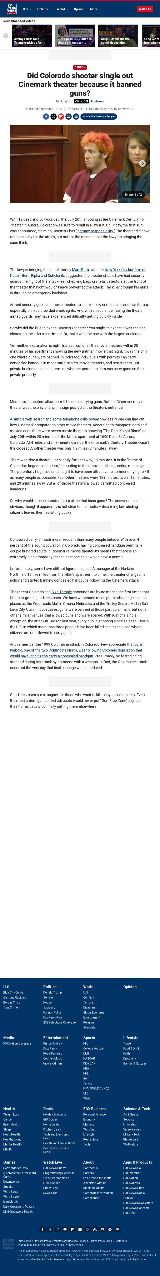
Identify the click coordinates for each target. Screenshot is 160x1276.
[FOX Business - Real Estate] (90, 1139)
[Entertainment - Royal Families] (52, 1053)
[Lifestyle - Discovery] (129, 1058)
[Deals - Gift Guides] (50, 1119)
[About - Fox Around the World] (97, 1178)
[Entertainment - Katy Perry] (50, 1048)
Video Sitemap (74, 1244)
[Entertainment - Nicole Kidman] (52, 1063)
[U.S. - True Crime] (10, 1007)
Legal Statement (75, 1259)
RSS (95, 1229)
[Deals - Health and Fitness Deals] (59, 1143)
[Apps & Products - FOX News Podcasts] (136, 1208)
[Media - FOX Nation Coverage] (17, 1043)
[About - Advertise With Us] (94, 1183)
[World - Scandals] (89, 1027)
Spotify (110, 1229)
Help (109, 1241)
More (93, 9)
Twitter (53, 116)
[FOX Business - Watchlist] (89, 1129)
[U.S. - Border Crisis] (11, 1002)
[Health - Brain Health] (11, 1124)
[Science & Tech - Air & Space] (131, 1114)
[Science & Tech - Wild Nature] (130, 1144)
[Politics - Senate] (48, 997)
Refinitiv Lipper (138, 1259)
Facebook (46, 116)
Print (68, 116)
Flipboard (61, 116)
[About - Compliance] (91, 1198)
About (88, 1162)
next (142, 163)
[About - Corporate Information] (98, 1193)
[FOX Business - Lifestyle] (89, 1134)
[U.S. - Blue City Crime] (13, 992)
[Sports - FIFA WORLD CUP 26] (96, 1088)
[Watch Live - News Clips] (50, 1193)
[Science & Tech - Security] (128, 1119)
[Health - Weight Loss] (11, 1114)
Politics (42, 9)
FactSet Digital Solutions (50, 1259)
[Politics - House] (47, 1002)
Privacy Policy (43, 1241)
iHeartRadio (117, 1229)
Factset (135, 1255)
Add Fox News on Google (100, 116)
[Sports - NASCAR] (89, 1058)
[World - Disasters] (89, 1007)
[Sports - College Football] (93, 1048)
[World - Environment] (91, 1017)
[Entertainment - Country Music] (52, 1058)
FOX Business (94, 1109)
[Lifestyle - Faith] (126, 1053)
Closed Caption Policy (92, 1241)
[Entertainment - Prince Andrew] (53, 1043)
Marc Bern (80, 269)
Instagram (57, 1229)
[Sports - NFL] (85, 1043)
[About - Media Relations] (93, 1188)
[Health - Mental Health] (12, 1144)
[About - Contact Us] (90, 1168)
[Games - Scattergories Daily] (15, 1168)
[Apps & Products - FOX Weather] (132, 1173)
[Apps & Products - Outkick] (128, 1198)
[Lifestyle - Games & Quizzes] (135, 1063)
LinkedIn (80, 1229)
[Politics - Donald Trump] (52, 992)
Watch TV (145, 8)
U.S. (26, 9)
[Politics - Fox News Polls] (53, 1017)
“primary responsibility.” (95, 231)
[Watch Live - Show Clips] (50, 1188)
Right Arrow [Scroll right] (152, 35)
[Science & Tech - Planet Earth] (131, 1139)
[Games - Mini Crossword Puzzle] (18, 1211)
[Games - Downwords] (11, 1181)
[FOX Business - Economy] (89, 1119)
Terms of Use (25, 1241)
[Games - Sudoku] (8, 1186)
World (61, 9)
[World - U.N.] (85, 992)
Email (76, 116)
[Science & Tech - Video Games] (132, 1129)
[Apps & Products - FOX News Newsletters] (138, 1203)
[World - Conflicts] (89, 997)
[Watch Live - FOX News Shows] (54, 1168)
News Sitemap (55, 1244)
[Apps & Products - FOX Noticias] (131, 1183)
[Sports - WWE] (86, 1098)
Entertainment (55, 1038)
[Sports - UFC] (86, 1093)
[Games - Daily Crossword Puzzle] (18, 1206)
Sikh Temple (61, 592)
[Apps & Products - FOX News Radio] (134, 1193)
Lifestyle (130, 1038)
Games (9, 1162)
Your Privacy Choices (65, 1241)
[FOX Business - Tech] (86, 1144)
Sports (89, 1038)
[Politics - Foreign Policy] (52, 1012)
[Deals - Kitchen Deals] (52, 1129)
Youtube (65, 1229)
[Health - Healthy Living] (12, 1139)
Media (8, 1038)
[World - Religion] (88, 1022)
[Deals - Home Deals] (51, 1124)
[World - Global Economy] (93, 1012)
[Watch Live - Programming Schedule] (59, 1173)
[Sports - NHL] (86, 1073)
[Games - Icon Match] (10, 1201)
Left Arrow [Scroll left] (5, 35)
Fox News (12, 9)
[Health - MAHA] (7, 1149)
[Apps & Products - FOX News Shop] (133, 1188)
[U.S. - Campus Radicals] (14, 997)
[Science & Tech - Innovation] (130, 1124)
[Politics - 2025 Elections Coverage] (59, 1022)
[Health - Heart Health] (11, 1134)
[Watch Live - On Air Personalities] (56, 1178)
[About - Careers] (88, 1173)
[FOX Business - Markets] (88, 1124)
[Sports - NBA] (86, 1068)
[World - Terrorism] (89, 1002)
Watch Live (52, 1162)
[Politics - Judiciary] (49, 1007)
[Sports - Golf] (86, 1078)
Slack (87, 1229)
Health (9, 1109)
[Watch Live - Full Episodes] (51, 1183)
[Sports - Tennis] (87, 1083)
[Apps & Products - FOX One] (129, 1213)
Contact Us (121, 1241)
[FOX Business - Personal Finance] (94, 1114)
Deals (48, 1109)
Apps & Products (137, 1162)
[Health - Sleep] (7, 1129)
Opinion (79, 9)
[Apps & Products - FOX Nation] (130, 1178)
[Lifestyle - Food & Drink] (131, 1048)
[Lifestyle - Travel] (127, 1043)
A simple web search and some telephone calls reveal (54, 419)
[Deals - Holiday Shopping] (54, 1114)
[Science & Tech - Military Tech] (131, 1134)
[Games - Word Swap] (10, 1191)
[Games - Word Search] (11, 1196)
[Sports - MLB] (86, 1053)
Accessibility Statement (31, 1244)
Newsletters (102, 1229)
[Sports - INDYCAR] (89, 1063)
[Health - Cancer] (8, 1119)
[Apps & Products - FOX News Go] (132, 1168)
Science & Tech (136, 1109)
